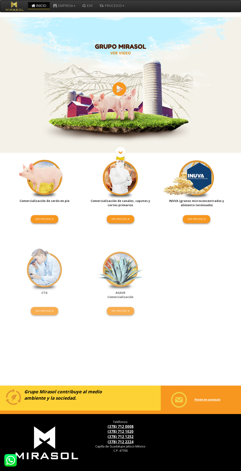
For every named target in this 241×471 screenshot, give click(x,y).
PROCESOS (112, 5)
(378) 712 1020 (120, 431)
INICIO (39, 5)
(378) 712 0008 (120, 426)
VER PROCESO (44, 219)
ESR (87, 5)
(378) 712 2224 (120, 441)
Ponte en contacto (192, 400)
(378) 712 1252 (120, 436)
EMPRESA (64, 5)
